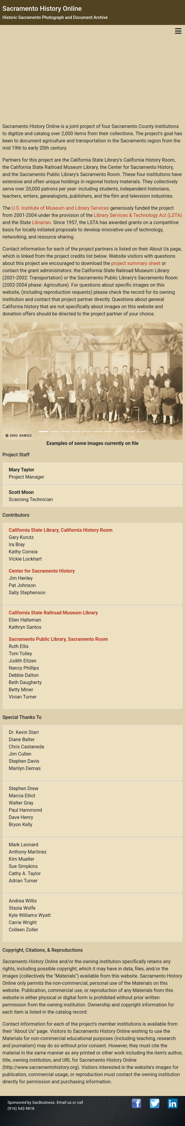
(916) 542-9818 (21, 1108)
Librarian (41, 222)
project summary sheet (135, 263)
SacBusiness (43, 1102)
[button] (16, 381)
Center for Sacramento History (42, 571)
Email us (64, 1102)
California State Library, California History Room (61, 530)
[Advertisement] (93, 78)
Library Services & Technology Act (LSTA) (138, 215)
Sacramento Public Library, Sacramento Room (58, 639)
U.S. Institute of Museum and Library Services (60, 208)
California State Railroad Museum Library (53, 613)
